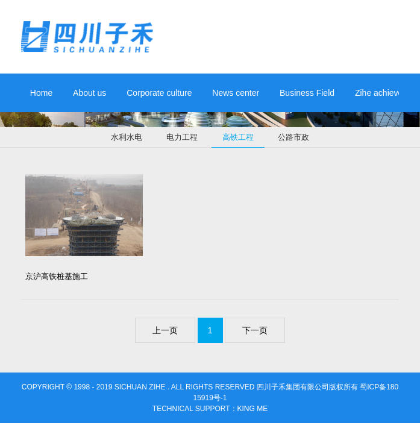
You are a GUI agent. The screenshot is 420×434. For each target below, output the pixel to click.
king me (252, 408)
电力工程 (182, 137)
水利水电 (126, 137)
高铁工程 (238, 140)
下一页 (255, 330)
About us (89, 93)
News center (235, 93)
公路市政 (293, 137)
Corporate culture (159, 93)
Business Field (307, 93)
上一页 (165, 330)
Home (41, 93)
